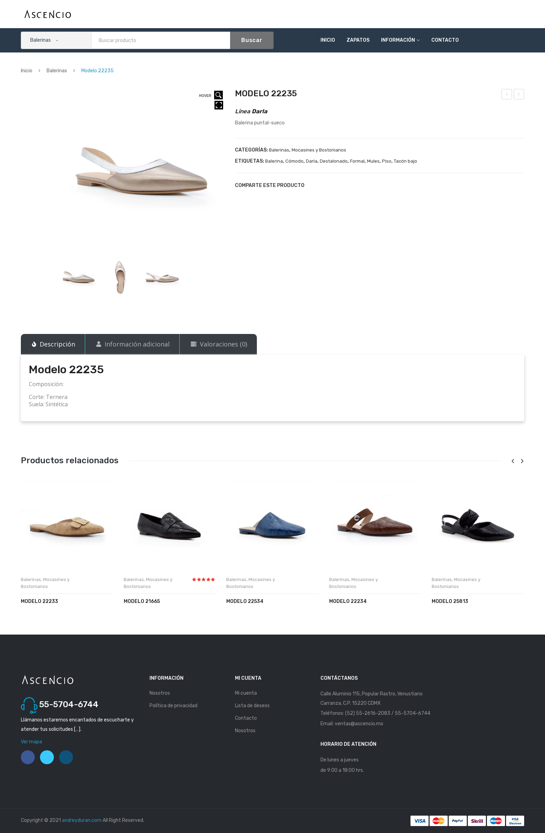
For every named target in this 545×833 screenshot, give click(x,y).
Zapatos (358, 40)
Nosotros (159, 693)
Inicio (327, 40)
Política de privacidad (173, 706)
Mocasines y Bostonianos (319, 150)
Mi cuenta (246, 693)
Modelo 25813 (450, 601)
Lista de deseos (252, 706)
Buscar (251, 40)
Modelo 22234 (507, 95)
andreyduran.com (81, 820)
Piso (386, 161)
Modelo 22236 (519, 95)
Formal (357, 161)
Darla (311, 161)
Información (398, 40)
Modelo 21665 (142, 601)
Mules (373, 161)
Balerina (274, 161)
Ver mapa (31, 742)
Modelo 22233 (39, 601)
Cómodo (294, 161)
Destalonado (334, 161)
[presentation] (513, 461)
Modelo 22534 (244, 601)
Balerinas (57, 71)
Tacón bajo (405, 161)
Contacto (445, 40)
